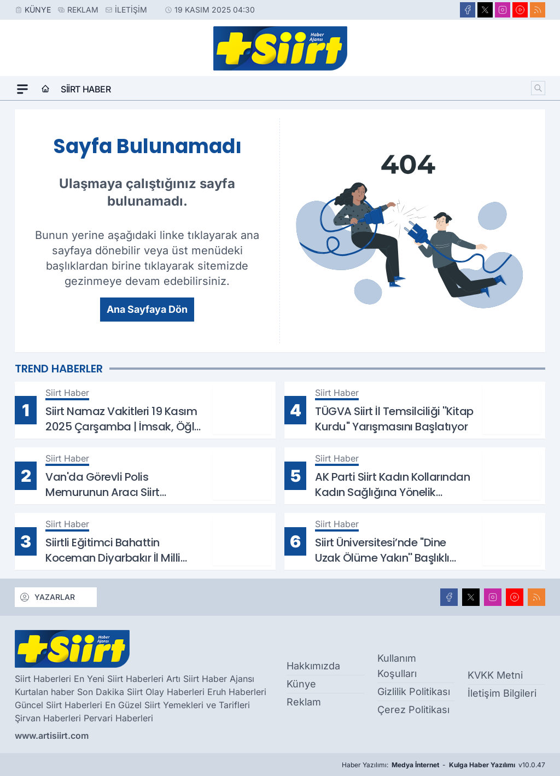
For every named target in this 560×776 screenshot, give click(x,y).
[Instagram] (502, 9)
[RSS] (537, 9)
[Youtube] (520, 9)
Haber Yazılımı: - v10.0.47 (443, 765)
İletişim (131, 9)
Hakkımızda (313, 666)
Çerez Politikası (413, 709)
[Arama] (538, 88)
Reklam (82, 9)
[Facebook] (467, 9)
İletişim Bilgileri (502, 693)
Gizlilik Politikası (413, 691)
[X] (485, 9)
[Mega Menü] (22, 89)
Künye (38, 9)
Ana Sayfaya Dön (147, 309)
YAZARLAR (47, 597)
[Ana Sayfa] (45, 89)
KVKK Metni (495, 675)
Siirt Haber (86, 89)
